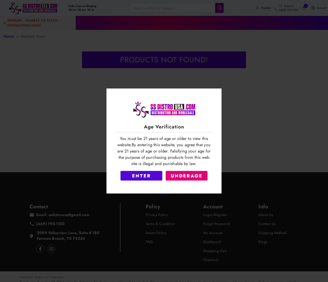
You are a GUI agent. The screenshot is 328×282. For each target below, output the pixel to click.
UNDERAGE (187, 175)
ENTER (141, 175)
